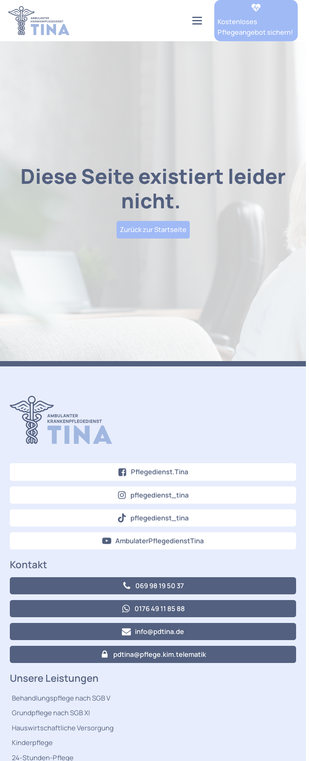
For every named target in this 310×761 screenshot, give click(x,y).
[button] (256, 20)
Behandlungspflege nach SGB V (61, 698)
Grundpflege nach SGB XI (51, 712)
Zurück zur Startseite (153, 229)
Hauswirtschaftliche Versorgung (63, 727)
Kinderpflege (32, 742)
